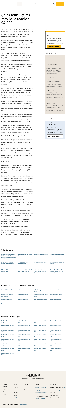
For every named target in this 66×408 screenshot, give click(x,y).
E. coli (47, 58)
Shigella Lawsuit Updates (55, 299)
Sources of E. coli (50, 103)
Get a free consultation (53, 46)
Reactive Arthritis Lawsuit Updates (8, 290)
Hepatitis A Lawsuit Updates (56, 294)
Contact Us (60, 4)
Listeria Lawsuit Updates (23, 294)
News (19, 4)
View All (4, 397)
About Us (37, 4)
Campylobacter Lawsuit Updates (40, 299)
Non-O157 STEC (50, 90)
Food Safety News (54, 395)
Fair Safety (52, 392)
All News (3, 11)
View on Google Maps (40, 398)
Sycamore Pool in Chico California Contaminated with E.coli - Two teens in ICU (57, 271)
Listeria (4, 394)
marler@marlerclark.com (41, 392)
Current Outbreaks (27, 4)
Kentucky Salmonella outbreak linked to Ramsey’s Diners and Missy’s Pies (40, 271)
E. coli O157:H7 (50, 77)
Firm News (16, 392)
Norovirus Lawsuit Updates (6, 299)
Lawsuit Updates (17, 390)
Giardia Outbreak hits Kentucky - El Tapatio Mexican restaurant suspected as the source (25, 271)
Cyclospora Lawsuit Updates (7, 303)
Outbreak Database (54, 390)
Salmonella (5, 392)
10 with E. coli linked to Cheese (40, 262)
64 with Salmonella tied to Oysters (41, 254)
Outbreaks (16, 387)
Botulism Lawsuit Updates (23, 299)
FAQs (25, 389)
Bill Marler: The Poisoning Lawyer (57, 387)
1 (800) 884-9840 (46, 4)
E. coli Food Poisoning (51, 64)
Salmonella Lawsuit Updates (56, 290)
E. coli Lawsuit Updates (22, 290)
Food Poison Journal (54, 397)
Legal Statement (23, 404)
